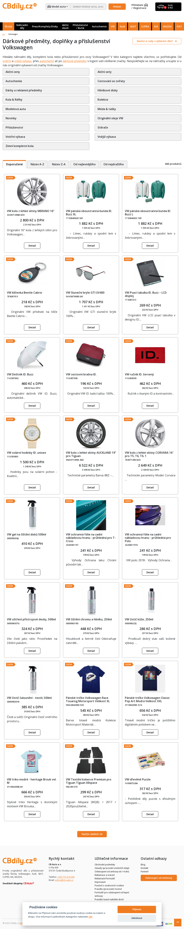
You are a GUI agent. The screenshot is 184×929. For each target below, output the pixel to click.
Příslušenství (14, 127)
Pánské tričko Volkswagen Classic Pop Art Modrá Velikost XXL (147, 699)
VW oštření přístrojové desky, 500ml (31, 619)
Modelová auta (16, 109)
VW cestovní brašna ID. (81, 374)
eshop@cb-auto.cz (64, 880)
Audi (122, 26)
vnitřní (7, 61)
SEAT (133, 26)
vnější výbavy (22, 61)
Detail (32, 245)
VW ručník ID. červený (139, 374)
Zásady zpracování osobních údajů (112, 868)
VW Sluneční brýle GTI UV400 (85, 292)
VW (113, 26)
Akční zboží (65, 26)
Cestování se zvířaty (111, 81)
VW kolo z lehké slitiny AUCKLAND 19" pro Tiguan (91, 454)
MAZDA (167, 26)
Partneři (145, 871)
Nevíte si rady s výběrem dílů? (155, 41)
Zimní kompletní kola (20, 146)
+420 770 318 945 (66, 876)
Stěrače (103, 127)
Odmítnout (136, 918)
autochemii (46, 61)
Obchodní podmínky (105, 864)
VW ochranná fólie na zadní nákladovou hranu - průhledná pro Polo (148, 538)
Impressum (100, 882)
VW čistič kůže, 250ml (139, 619)
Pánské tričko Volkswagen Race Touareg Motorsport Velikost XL (88, 699)
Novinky (11, 118)
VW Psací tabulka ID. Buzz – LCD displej (146, 294)
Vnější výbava (107, 137)
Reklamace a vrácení (105, 875)
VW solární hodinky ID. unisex (26, 453)
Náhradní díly (22, 26)
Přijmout (136, 909)
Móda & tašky (107, 109)
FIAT (179, 26)
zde (90, 916)
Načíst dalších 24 (92, 834)
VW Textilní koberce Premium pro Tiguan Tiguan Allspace (88, 781)
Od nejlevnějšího (85, 164)
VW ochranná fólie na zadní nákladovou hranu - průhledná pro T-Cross (91, 538)
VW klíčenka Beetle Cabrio (24, 292)
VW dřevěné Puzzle (138, 779)
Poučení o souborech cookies (109, 885)
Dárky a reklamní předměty (24, 90)
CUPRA (145, 26)
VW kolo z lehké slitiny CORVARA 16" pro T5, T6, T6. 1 (149, 454)
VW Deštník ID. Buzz (20, 374)
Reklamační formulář (105, 878)
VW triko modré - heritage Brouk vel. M (32, 781)
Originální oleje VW (110, 118)
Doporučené (14, 164)
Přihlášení (139, 5)
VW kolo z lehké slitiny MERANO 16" (30, 211)
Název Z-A (59, 164)
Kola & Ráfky (14, 99)
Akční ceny (13, 72)
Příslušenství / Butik (80, 26)
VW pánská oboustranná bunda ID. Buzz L (148, 212)
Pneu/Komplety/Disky (45, 26)
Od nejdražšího (114, 164)
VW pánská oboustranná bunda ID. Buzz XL (89, 212)
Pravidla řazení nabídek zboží (109, 899)
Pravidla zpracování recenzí (108, 889)
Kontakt (144, 868)
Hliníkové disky (108, 90)
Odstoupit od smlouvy (158, 877)
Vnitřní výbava (15, 137)
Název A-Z (37, 164)
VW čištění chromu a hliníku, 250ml (89, 619)
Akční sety (105, 72)
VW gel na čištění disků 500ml (26, 534)
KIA (156, 26)
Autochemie (99, 26)
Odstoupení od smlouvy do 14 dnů (112, 871)
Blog (143, 864)
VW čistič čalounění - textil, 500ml (29, 698)
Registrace (139, 8)
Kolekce (103, 99)
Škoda (8, 26)
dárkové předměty (75, 61)
